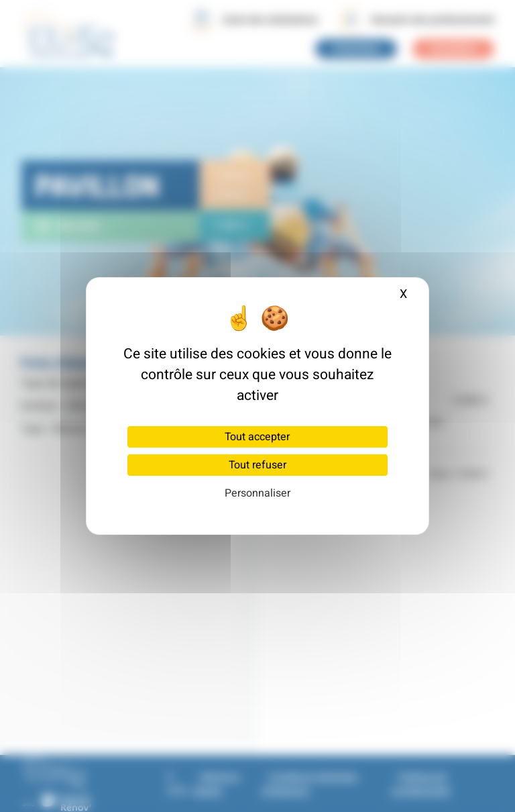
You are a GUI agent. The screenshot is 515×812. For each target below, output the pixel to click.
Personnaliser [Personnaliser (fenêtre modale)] (257, 493)
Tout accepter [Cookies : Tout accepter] (257, 437)
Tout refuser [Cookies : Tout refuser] (257, 465)
